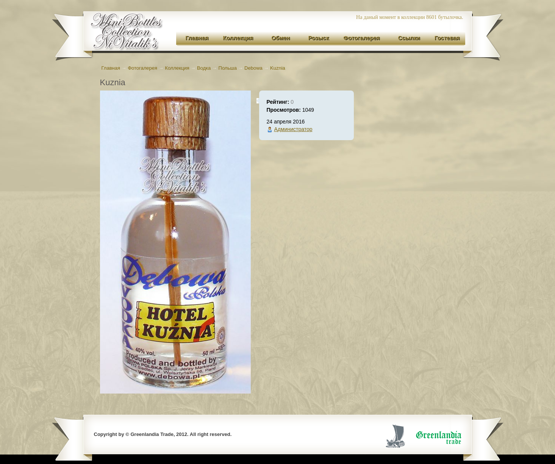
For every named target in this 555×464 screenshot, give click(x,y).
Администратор (293, 129)
